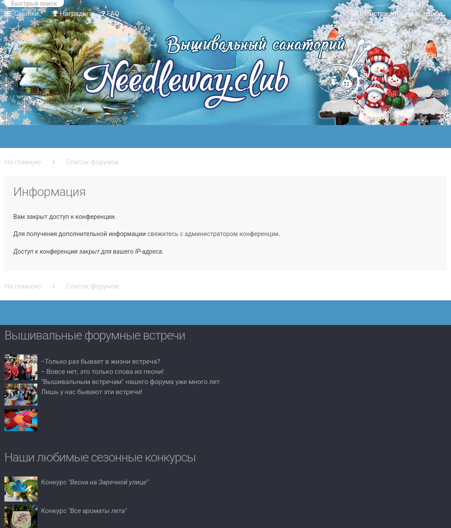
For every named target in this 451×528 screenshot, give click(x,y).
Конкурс (94, 482)
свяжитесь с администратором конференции (213, 233)
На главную (22, 162)
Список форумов (92, 162)
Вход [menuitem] (435, 14)
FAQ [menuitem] (110, 14)
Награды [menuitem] (70, 14)
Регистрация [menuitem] (379, 14)
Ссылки (26, 14)
